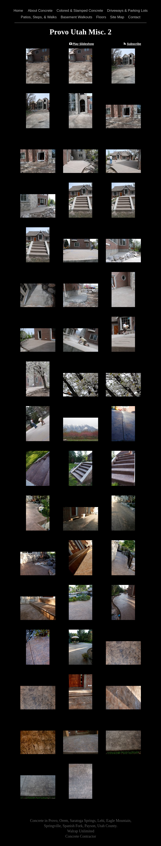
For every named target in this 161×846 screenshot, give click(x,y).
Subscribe (134, 44)
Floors (101, 17)
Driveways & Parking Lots (127, 11)
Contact (134, 17)
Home (18, 11)
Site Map (117, 17)
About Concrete (40, 11)
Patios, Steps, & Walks (39, 17)
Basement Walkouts (76, 17)
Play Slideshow (83, 44)
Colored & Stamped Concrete (80, 11)
